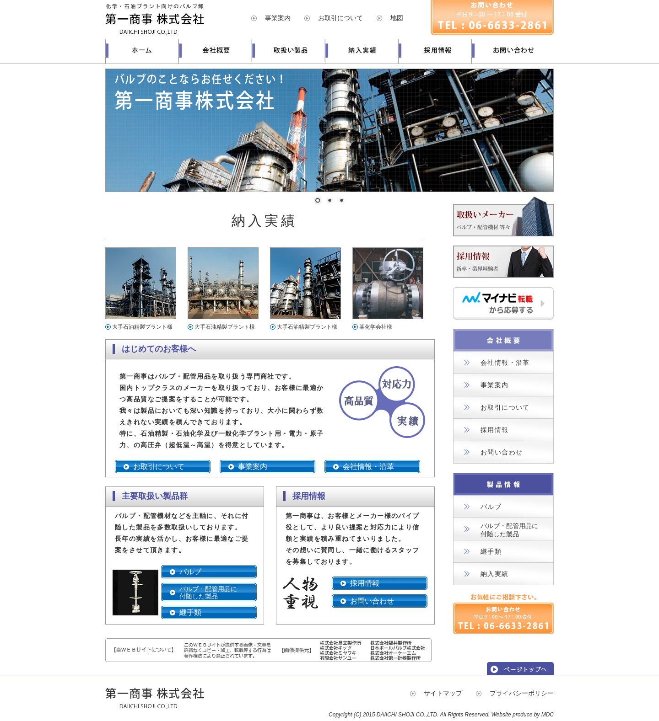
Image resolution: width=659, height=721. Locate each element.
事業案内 (278, 17)
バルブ (190, 572)
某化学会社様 (375, 327)
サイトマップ (443, 693)
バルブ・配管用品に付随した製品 (208, 592)
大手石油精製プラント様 (142, 327)
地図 (396, 17)
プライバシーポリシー (522, 693)
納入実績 (495, 573)
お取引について (340, 17)
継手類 (190, 612)
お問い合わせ (372, 601)
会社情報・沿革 (368, 466)
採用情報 (364, 583)
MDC (547, 714)
